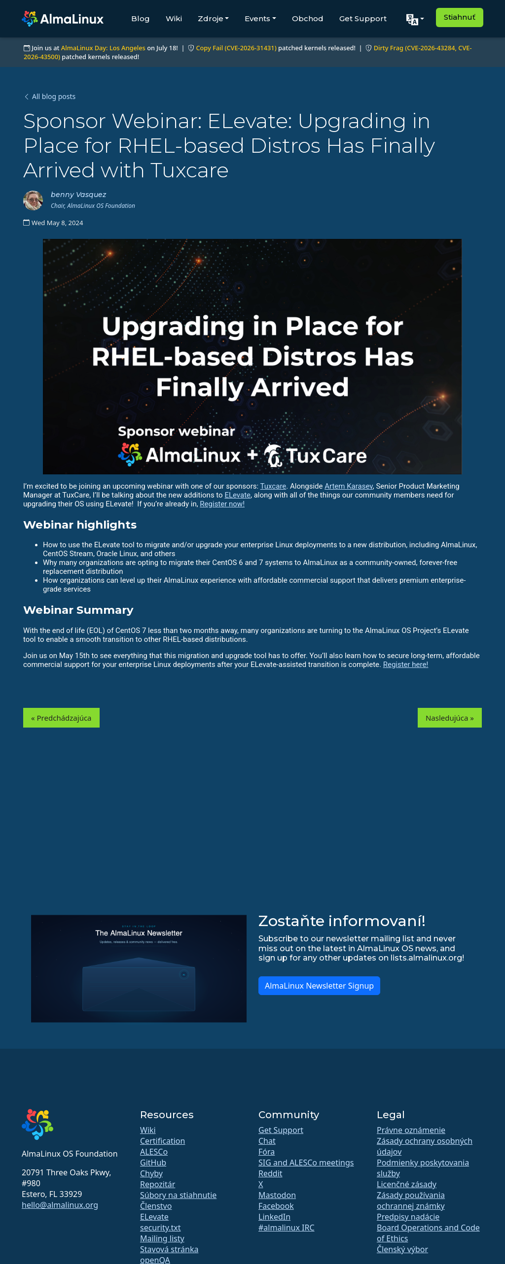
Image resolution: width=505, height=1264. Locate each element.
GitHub (153, 1162)
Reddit (270, 1173)
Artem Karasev (349, 486)
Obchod (308, 18)
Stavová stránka (169, 1249)
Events (257, 18)
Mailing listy (162, 1238)
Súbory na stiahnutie (178, 1195)
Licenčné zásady (406, 1184)
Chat (267, 1140)
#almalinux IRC (286, 1227)
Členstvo (156, 1205)
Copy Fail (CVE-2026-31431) (236, 47)
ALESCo (154, 1151)
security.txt (160, 1227)
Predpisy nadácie (408, 1216)
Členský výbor (402, 1249)
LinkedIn (274, 1216)
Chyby (151, 1173)
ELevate (237, 495)
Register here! (406, 664)
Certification (162, 1140)
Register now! (222, 503)
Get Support (363, 18)
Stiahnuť (459, 17)
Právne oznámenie (411, 1130)
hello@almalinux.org (60, 1204)
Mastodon (277, 1195)
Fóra (266, 1151)
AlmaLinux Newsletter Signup (319, 985)
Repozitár (157, 1184)
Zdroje (210, 18)
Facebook (276, 1205)
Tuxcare (273, 486)
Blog (140, 18)
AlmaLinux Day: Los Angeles (103, 47)
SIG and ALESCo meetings (306, 1162)
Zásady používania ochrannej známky (411, 1200)
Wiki (174, 18)
